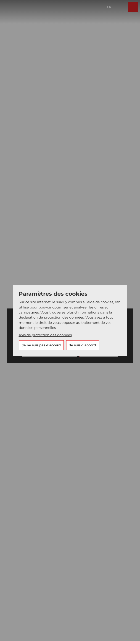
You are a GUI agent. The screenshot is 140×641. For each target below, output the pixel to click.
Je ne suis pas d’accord (41, 345)
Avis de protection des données (45, 335)
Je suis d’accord (82, 345)
